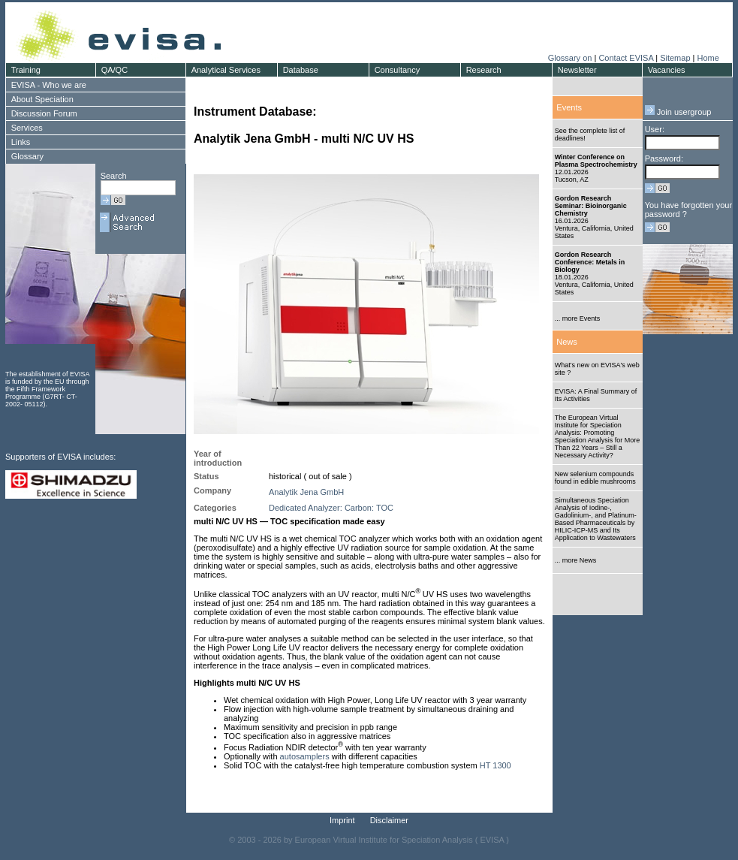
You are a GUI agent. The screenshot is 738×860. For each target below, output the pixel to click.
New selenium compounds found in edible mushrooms (595, 477)
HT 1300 (495, 765)
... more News (576, 560)
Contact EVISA (625, 57)
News (566, 341)
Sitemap (675, 57)
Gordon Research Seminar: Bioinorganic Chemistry (591, 206)
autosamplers (305, 756)
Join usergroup (678, 111)
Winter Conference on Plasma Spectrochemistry (596, 160)
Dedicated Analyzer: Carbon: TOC (331, 507)
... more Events (578, 318)
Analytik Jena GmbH (306, 491)
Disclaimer (389, 820)
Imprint (342, 820)
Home (707, 57)
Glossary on (571, 57)
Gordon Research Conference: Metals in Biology (590, 262)
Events (569, 107)
